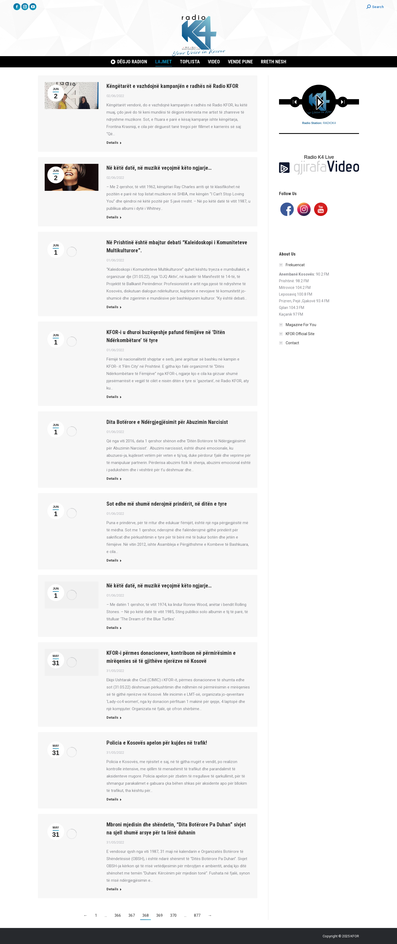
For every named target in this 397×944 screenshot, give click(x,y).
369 (159, 915)
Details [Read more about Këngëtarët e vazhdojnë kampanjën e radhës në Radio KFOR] (112, 143)
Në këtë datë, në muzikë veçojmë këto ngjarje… (159, 168)
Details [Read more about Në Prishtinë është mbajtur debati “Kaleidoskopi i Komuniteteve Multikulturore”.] (112, 307)
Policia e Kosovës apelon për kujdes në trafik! (156, 743)
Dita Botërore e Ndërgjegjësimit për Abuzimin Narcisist (167, 422)
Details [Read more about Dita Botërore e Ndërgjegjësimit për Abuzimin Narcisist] (112, 479)
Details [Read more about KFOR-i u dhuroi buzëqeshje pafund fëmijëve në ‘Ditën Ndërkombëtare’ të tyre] (112, 397)
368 (145, 915)
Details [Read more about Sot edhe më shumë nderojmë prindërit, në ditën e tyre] (112, 560)
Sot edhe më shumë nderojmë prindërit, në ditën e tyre (166, 504)
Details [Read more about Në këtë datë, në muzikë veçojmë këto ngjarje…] (112, 217)
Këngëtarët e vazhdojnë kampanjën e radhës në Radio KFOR (172, 86)
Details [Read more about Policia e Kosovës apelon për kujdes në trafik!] (112, 799)
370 (173, 915)
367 (131, 915)
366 (117, 915)
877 (197, 915)
